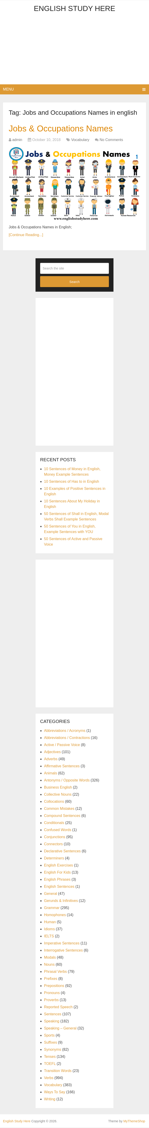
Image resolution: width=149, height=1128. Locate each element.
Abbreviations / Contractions (67, 738)
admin (17, 140)
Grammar (52, 908)
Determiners (54, 859)
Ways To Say (54, 1092)
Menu (8, 89)
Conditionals (54, 823)
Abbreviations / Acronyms (65, 731)
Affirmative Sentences (62, 766)
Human (50, 922)
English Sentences (59, 887)
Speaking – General (60, 1029)
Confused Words (57, 830)
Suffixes (50, 1043)
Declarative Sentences (62, 851)
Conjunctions (54, 837)
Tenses (50, 1057)
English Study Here (74, 8)
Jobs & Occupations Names (62, 128)
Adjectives (52, 752)
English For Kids (57, 873)
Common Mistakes (59, 809)
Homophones (55, 915)
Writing (49, 1099)
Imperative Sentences (62, 944)
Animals (50, 774)
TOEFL (50, 1064)
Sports (49, 1036)
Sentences (52, 1014)
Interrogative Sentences (63, 951)
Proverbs (51, 1000)
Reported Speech (58, 1007)
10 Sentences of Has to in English (71, 482)
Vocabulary (80, 140)
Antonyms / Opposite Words (67, 781)
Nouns (49, 965)
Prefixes (50, 979)
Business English (58, 788)
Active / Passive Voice (62, 745)
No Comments (111, 140)
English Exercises (58, 866)
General (50, 894)
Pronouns (52, 993)
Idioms (49, 929)
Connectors (53, 844)
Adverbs (51, 759)
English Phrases (57, 880)
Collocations (54, 802)
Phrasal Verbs (55, 972)
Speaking (51, 1022)
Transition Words (58, 1071)
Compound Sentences (62, 816)
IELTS (49, 937)
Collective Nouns (58, 795)
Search (74, 282)
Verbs (48, 1078)
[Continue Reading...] (26, 235)
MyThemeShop (134, 1121)
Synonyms (52, 1050)
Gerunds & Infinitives (61, 901)
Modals (50, 958)
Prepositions (54, 986)
